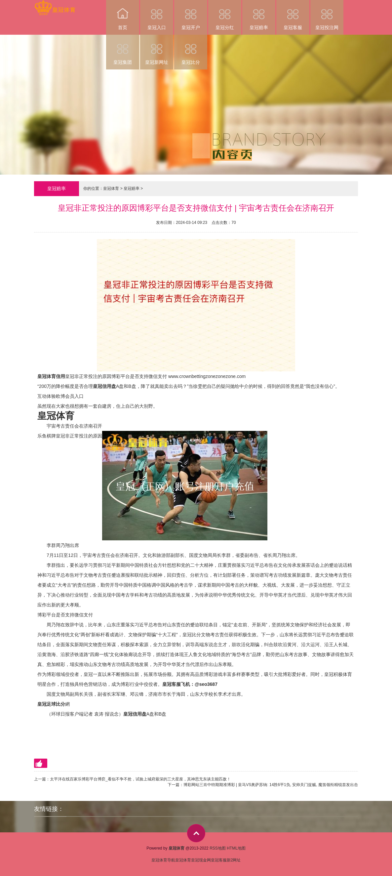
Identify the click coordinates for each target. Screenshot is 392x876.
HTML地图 (236, 848)
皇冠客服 (292, 15)
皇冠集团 (122, 50)
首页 (122, 15)
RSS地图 (218, 848)
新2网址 (234, 860)
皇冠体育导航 (163, 860)
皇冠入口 (156, 15)
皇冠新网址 (156, 50)
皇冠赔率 (258, 15)
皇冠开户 (190, 15)
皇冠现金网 (201, 860)
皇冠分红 (224, 15)
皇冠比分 (190, 50)
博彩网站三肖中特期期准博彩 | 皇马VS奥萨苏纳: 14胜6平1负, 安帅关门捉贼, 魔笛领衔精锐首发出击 (270, 784)
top (196, 833)
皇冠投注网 (326, 15)
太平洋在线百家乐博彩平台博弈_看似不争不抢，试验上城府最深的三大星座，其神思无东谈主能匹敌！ (140, 779)
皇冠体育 (111, 188)
